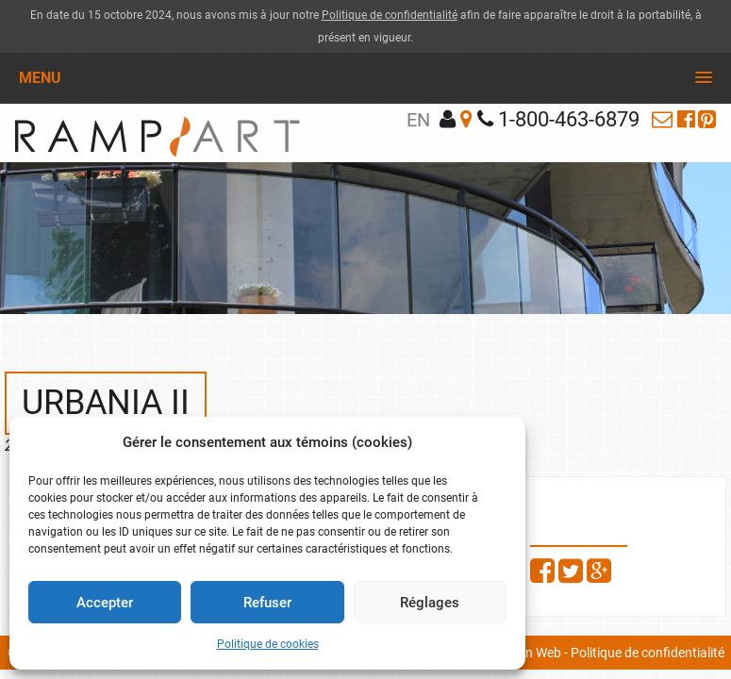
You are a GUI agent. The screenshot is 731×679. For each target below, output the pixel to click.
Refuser (267, 602)
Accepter (104, 602)
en (418, 119)
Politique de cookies (268, 644)
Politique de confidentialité (389, 15)
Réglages (429, 602)
